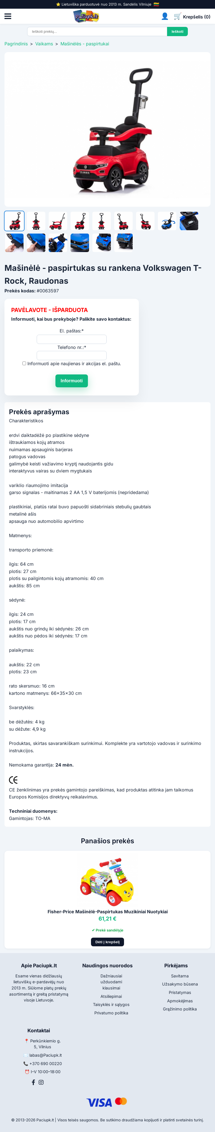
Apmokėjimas (180, 1000)
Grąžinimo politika (180, 1009)
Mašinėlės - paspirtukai (84, 43)
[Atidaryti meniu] (7, 16)
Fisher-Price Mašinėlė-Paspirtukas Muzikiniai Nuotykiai (108, 911)
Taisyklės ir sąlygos (111, 1004)
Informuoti (71, 380)
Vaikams (44, 43)
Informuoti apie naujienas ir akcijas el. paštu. (74, 363)
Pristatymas (180, 992)
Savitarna (180, 975)
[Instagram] (41, 1082)
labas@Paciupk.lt (45, 1055)
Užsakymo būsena (180, 984)
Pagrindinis (16, 43)
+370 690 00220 (45, 1063)
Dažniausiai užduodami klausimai (111, 981)
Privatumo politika (111, 1012)
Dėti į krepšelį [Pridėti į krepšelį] (107, 942)
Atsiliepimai (111, 996)
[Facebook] (33, 1082)
